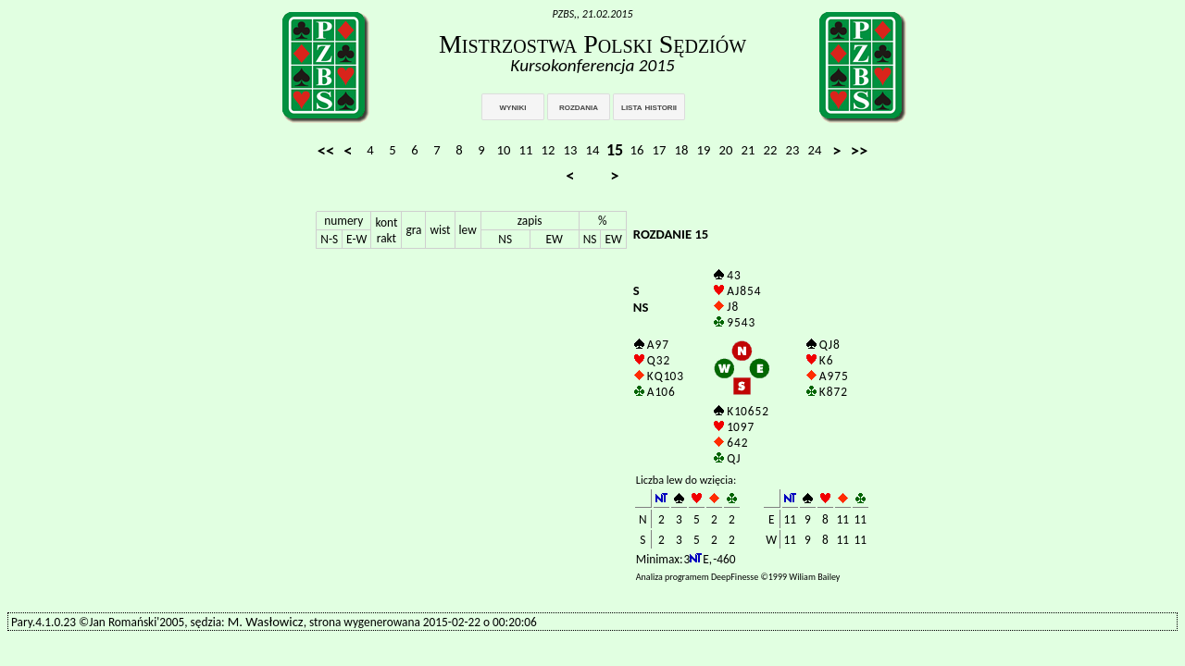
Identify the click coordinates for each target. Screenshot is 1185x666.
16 (637, 150)
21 (748, 150)
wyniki (513, 106)
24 (815, 150)
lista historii (649, 106)
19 (704, 150)
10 (504, 150)
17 (660, 150)
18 (682, 150)
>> (859, 150)
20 (726, 150)
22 (771, 150)
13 (571, 150)
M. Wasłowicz (266, 621)
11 (526, 150)
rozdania (578, 106)
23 (793, 150)
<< (326, 150)
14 (593, 150)
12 (548, 150)
